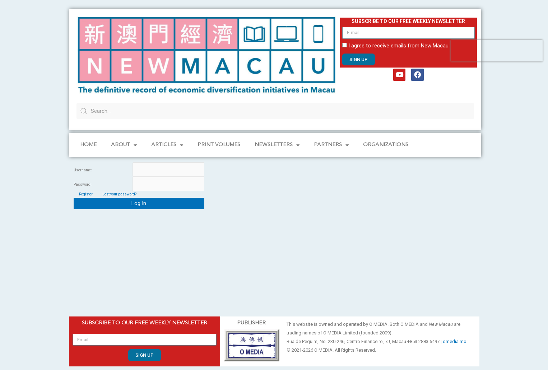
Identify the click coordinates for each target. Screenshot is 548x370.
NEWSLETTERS (277, 145)
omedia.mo (454, 341)
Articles (167, 145)
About (124, 145)
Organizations (385, 145)
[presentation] (497, 50)
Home (88, 145)
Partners (331, 145)
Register (86, 194)
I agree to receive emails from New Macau (398, 45)
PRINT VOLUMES (219, 145)
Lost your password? (119, 194)
